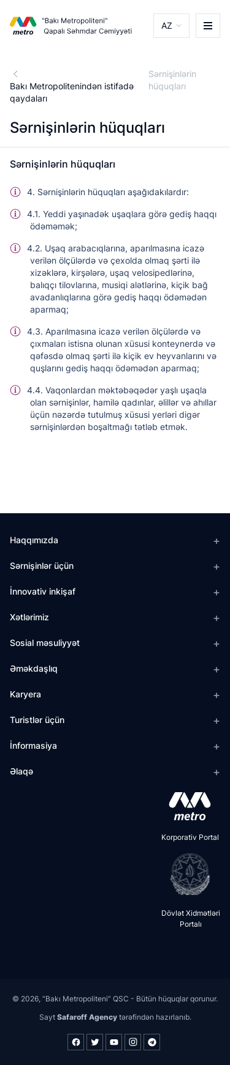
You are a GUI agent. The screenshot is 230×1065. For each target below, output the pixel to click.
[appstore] (186, 806)
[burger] (208, 25)
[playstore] (186, 874)
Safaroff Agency (87, 1017)
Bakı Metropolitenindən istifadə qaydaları (72, 92)
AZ (166, 25)
